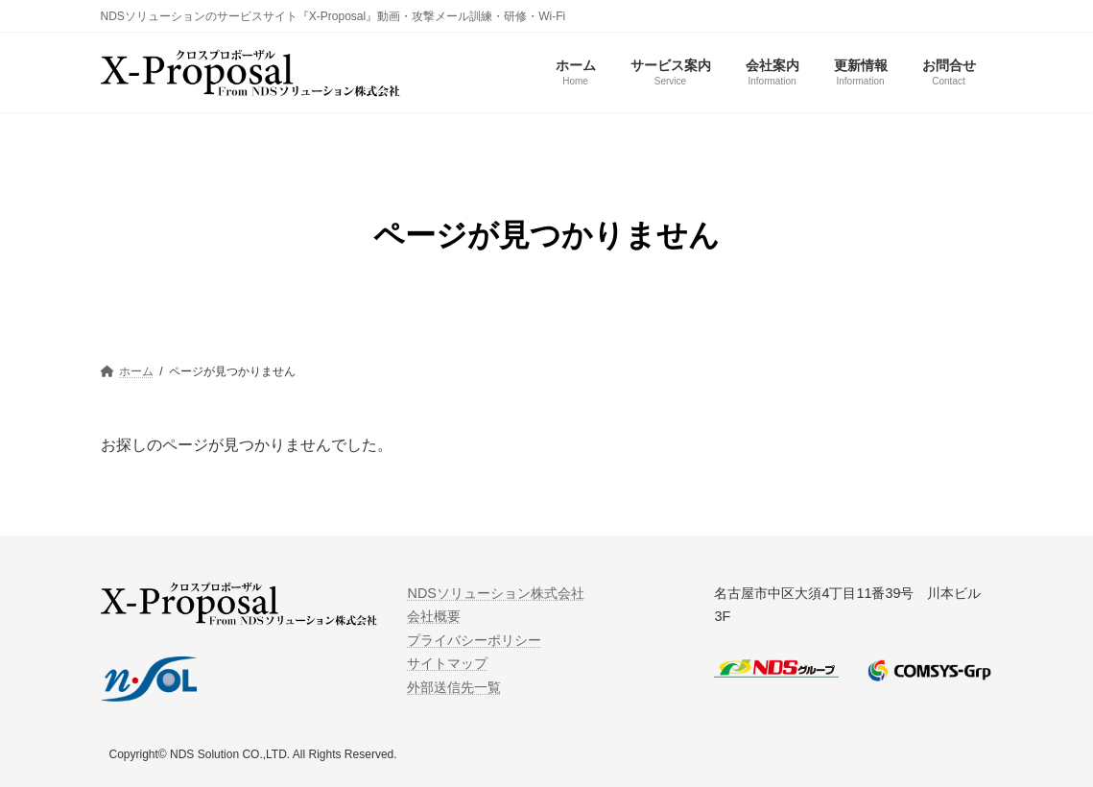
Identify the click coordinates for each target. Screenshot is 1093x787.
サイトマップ (447, 663)
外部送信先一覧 (454, 686)
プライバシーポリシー (474, 640)
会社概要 (434, 616)
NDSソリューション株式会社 (495, 593)
